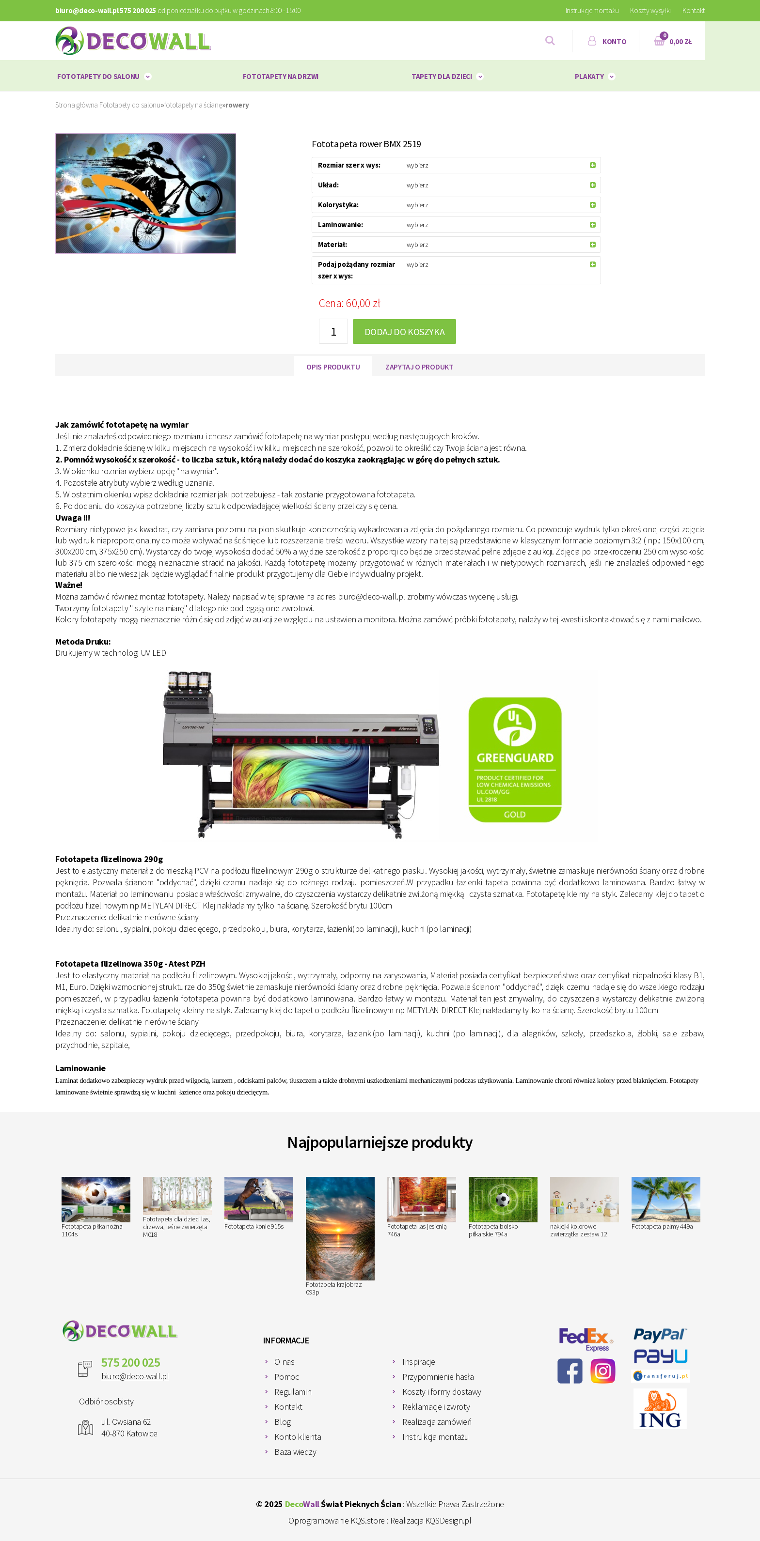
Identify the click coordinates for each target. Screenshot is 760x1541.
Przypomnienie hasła (438, 1376)
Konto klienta (297, 1436)
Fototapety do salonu (98, 76)
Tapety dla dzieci (442, 76)
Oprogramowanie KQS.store (336, 1520)
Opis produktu (333, 366)
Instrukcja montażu (435, 1436)
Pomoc (286, 1376)
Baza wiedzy (295, 1451)
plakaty (589, 76)
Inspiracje (418, 1361)
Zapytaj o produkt (419, 366)
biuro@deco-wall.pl (135, 1376)
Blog (282, 1421)
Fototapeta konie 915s (258, 1204)
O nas (284, 1361)
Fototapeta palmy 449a (666, 1204)
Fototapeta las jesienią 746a (421, 1208)
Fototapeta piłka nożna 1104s (96, 1208)
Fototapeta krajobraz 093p (340, 1236)
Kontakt (693, 10)
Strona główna (76, 104)
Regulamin (292, 1391)
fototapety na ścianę (193, 104)
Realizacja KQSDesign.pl (431, 1520)
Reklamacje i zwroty (436, 1406)
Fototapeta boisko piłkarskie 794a (503, 1207)
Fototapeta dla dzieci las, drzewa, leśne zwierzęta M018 (177, 1208)
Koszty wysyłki (650, 10)
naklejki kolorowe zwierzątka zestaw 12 (584, 1208)
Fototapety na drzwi (280, 76)
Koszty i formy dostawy (441, 1391)
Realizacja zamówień (437, 1421)
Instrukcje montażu (592, 10)
